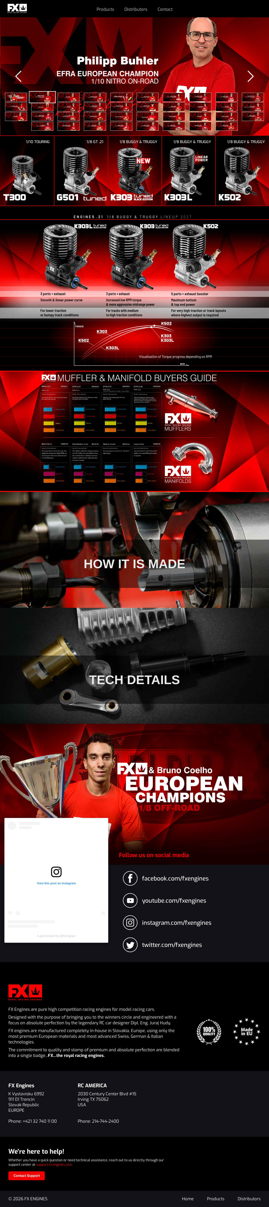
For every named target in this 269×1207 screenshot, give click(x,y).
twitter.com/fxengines (172, 945)
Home (188, 1199)
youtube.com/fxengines (174, 901)
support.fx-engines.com (54, 1164)
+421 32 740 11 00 (40, 1121)
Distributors (135, 9)
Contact (165, 9)
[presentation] (18, 76)
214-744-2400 (105, 1121)
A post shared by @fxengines (56, 936)
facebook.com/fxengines (175, 878)
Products (105, 9)
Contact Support (26, 1175)
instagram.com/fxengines (176, 923)
